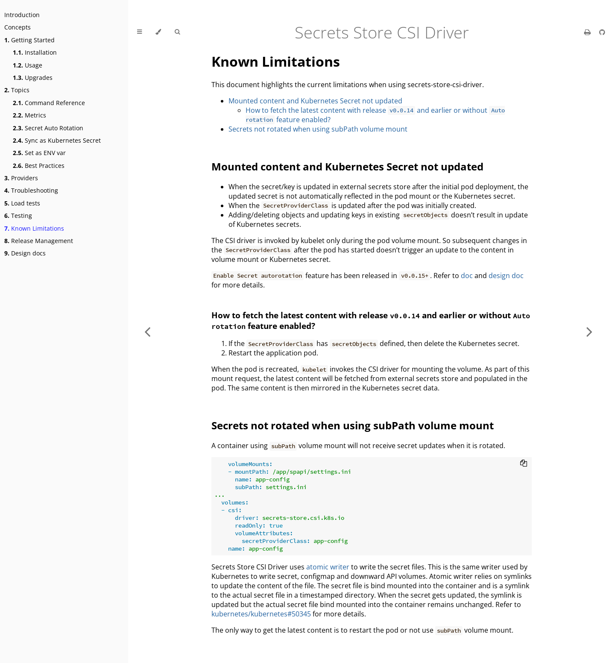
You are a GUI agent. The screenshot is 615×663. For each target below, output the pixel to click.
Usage (27, 65)
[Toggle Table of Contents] (139, 32)
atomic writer (327, 567)
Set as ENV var (39, 153)
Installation (35, 52)
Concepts (17, 27)
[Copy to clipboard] (524, 464)
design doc (506, 275)
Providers (21, 178)
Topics (16, 90)
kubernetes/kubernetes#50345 (261, 614)
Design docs (25, 253)
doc (467, 275)
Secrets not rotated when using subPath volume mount (317, 129)
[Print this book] (588, 32)
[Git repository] (602, 32)
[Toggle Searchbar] (177, 32)
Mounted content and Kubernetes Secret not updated (315, 101)
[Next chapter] (589, 331)
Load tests (22, 203)
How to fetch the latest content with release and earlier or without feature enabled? (375, 115)
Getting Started (29, 40)
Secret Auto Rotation (48, 128)
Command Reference (49, 103)
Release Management (38, 241)
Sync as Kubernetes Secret (57, 140)
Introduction (22, 15)
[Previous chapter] (147, 331)
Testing (18, 215)
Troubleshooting (31, 190)
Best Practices (38, 165)
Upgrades (33, 77)
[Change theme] (158, 32)
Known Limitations (34, 228)
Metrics (29, 115)
